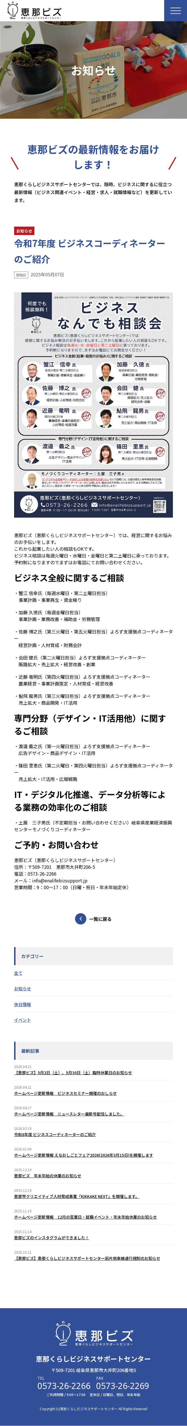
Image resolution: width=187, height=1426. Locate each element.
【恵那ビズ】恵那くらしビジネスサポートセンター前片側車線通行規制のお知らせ (87, 1258)
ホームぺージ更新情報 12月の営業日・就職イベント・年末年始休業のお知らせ (85, 1217)
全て (18, 973)
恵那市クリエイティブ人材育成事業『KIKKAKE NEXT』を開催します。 (76, 1196)
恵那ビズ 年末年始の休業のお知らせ (47, 1175)
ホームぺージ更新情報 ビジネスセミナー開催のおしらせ (65, 1093)
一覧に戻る (93, 918)
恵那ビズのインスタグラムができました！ (51, 1237)
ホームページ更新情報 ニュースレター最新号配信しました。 (69, 1114)
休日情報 (22, 1004)
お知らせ (22, 988)
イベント (22, 1020)
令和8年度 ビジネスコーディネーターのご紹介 (55, 1134)
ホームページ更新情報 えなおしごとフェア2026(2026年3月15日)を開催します (83, 1155)
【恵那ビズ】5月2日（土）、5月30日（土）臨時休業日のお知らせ (73, 1072)
